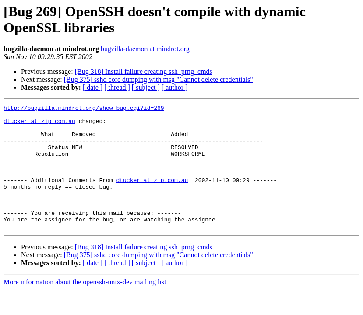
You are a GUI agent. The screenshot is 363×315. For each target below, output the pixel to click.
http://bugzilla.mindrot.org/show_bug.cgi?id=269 (84, 109)
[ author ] (175, 87)
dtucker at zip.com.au (39, 125)
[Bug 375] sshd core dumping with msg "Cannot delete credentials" (158, 79)
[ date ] (92, 87)
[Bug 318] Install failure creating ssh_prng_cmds (143, 71)
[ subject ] (146, 87)
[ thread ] (117, 87)
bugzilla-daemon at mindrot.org (145, 48)
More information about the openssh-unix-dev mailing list (85, 307)
